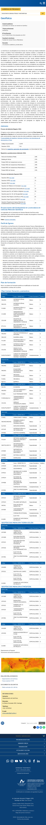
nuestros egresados (10, 219)
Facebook (38, 727)
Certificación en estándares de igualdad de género (29, 792)
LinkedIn (41, 727)
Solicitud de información (23, 773)
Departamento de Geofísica (9, 678)
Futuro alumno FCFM (8, 681)
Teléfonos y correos (27, 810)
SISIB (14, 817)
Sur (32, 805)
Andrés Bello (20, 803)
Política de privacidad (23, 819)
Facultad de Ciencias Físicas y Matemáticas (14, 13)
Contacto (27, 812)
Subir (2, 723)
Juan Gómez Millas (25, 805)
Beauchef (27, 803)
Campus (14, 803)
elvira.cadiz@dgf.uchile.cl (9, 713)
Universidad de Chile (22, 817)
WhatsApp (44, 727)
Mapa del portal (20, 812)
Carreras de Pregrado (11, 9)
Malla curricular (9, 687)
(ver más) (11, 178)
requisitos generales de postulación (18, 149)
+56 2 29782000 (16, 810)
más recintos (23, 807)
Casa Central (28, 800)
